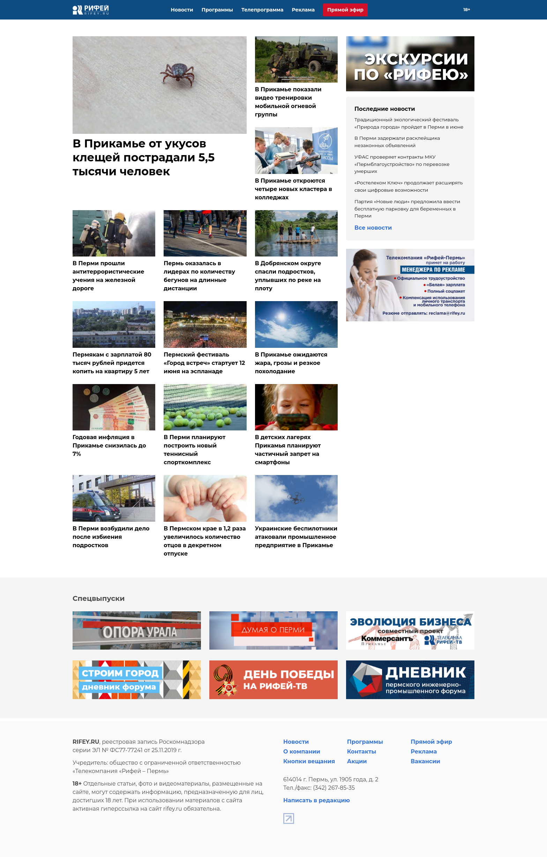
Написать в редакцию (316, 800)
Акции (357, 761)
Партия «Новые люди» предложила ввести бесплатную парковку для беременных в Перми (407, 209)
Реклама (303, 10)
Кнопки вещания (309, 761)
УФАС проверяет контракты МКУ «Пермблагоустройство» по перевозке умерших (402, 164)
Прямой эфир (345, 10)
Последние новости (384, 109)
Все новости (373, 227)
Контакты (361, 751)
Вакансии (425, 761)
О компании (301, 751)
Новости (182, 10)
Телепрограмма (262, 10)
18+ (466, 9)
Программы (217, 10)
